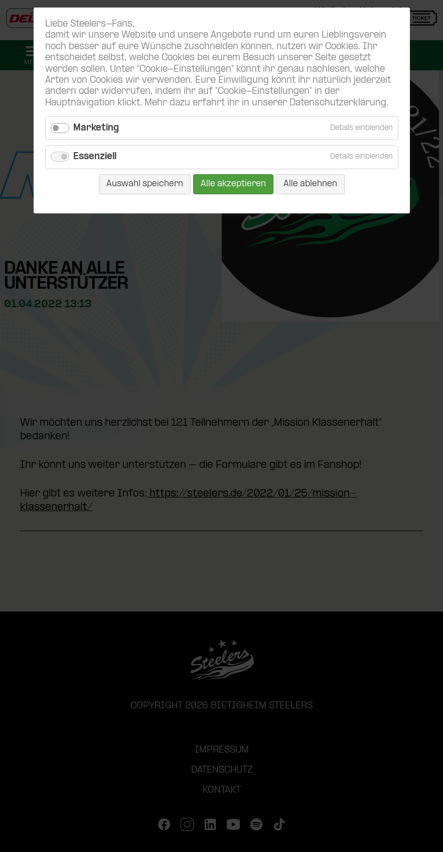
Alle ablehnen (310, 184)
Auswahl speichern (144, 184)
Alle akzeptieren (233, 184)
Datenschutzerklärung (337, 103)
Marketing (96, 128)
